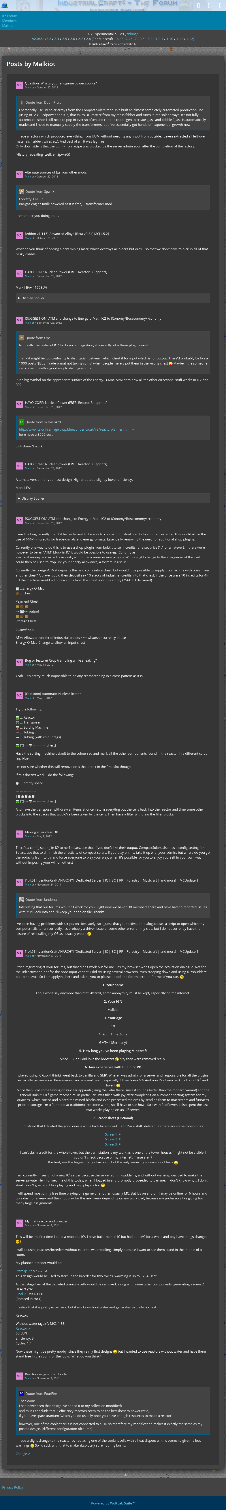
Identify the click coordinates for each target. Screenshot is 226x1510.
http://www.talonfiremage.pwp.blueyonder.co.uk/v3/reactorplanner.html (74, 429)
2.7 (80, 38)
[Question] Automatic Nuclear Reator (53, 693)
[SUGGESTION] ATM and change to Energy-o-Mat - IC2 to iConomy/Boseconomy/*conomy (93, 318)
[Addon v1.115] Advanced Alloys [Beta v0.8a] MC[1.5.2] (67, 233)
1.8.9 (149, 38)
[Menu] (220, 5)
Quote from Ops (37, 338)
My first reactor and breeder (46, 1221)
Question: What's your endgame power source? (61, 83)
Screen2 (111, 1139)
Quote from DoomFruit (43, 102)
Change (21, 1453)
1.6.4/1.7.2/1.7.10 (128, 38)
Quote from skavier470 (43, 422)
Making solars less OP (41, 832)
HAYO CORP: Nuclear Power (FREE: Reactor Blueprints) (66, 272)
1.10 (169, 38)
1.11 (179, 38)
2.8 (88, 38)
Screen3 (111, 1144)
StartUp (21, 1271)
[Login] (209, 5)
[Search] (198, 5)
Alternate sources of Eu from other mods (56, 172)
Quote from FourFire (41, 1393)
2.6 (72, 38)
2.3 (56, 38)
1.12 (189, 38)
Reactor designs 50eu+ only (46, 1374)
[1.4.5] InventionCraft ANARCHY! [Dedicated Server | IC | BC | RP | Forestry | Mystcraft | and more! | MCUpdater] (111, 880)
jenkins (131, 34)
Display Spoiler (33, 298)
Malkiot (29, 87)
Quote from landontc (41, 899)
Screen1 (111, 1134)
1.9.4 (159, 38)
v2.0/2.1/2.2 (41, 38)
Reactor (21, 1328)
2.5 (64, 38)
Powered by (113, 1503)
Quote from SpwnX (40, 191)
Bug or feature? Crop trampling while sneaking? (61, 660)
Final (19, 1294)
